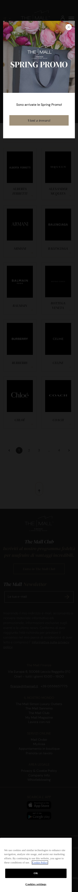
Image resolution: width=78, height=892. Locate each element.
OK (36, 879)
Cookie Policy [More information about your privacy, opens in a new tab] (40, 868)
